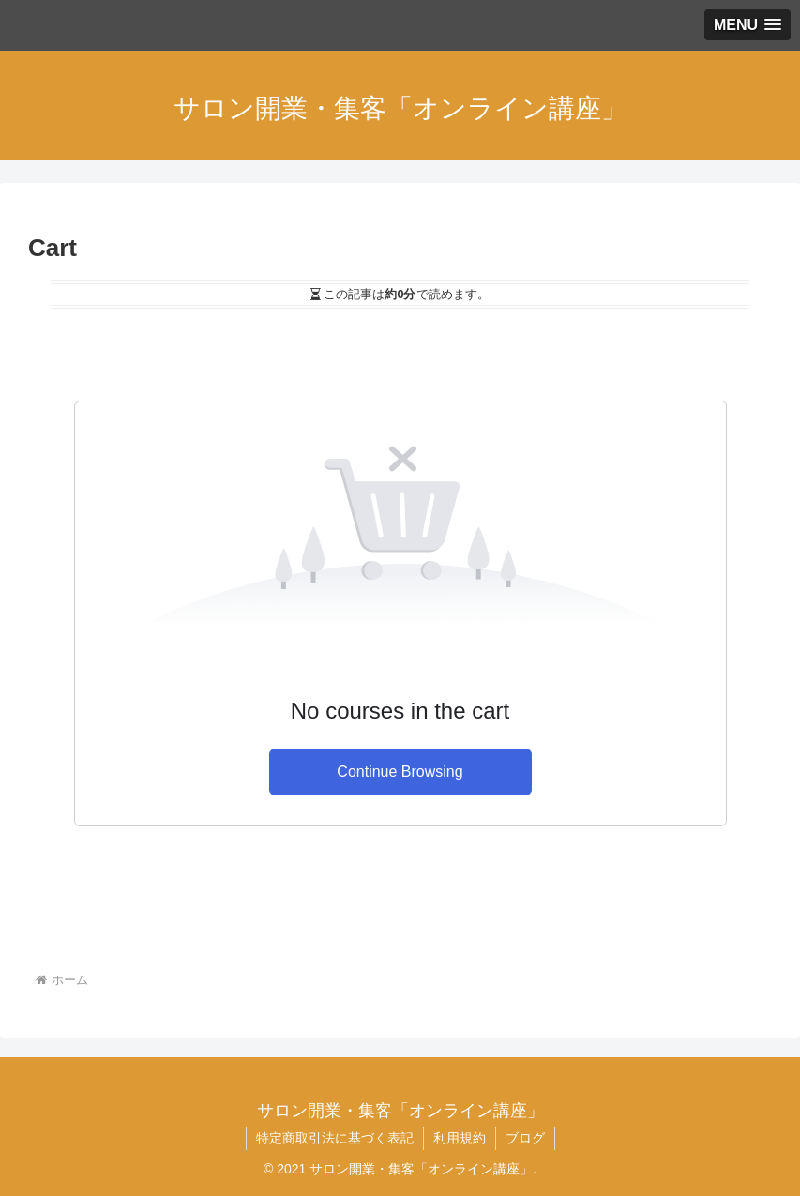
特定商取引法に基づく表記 (335, 1137)
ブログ (525, 1137)
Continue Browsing (399, 772)
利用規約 (459, 1137)
